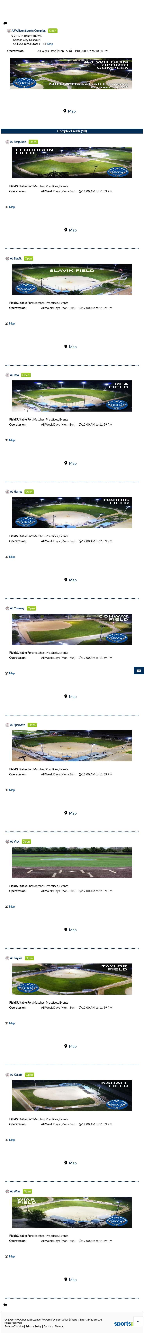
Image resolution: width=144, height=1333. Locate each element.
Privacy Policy (33, 1326)
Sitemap (59, 1326)
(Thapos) (74, 1319)
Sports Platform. (89, 1319)
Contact (48, 1326)
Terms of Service (13, 1326)
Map (50, 44)
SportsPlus (62, 1319)
